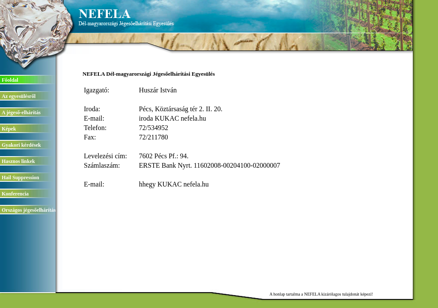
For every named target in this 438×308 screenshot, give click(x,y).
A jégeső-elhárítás (21, 113)
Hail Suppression (20, 178)
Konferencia (15, 194)
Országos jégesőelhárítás (29, 210)
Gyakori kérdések (21, 145)
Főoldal (10, 80)
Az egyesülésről (19, 96)
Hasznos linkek (18, 161)
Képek (9, 129)
